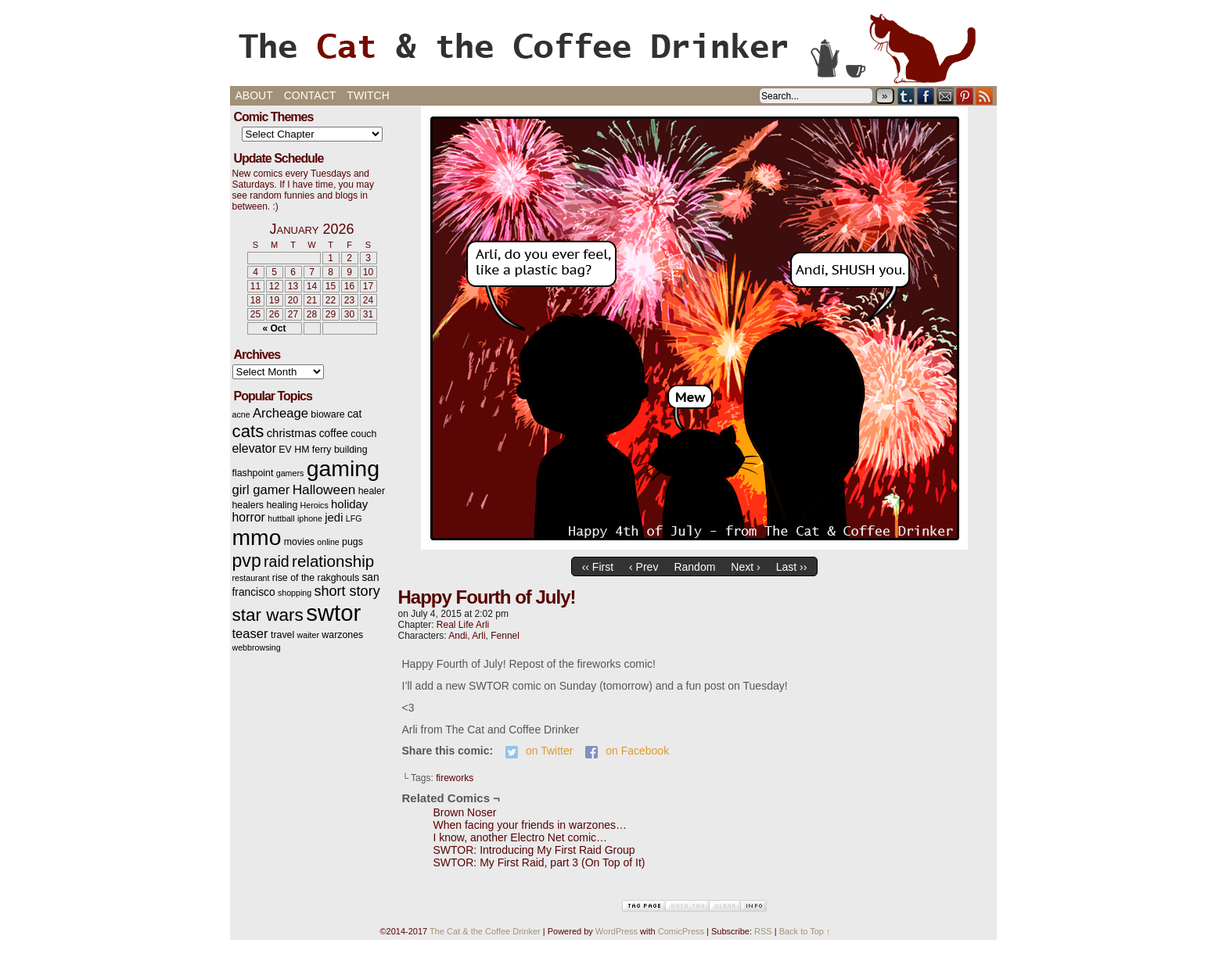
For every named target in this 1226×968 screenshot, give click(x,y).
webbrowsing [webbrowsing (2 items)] (256, 647)
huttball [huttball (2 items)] (281, 518)
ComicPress (681, 931)
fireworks (454, 778)
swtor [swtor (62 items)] (333, 613)
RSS (984, 96)
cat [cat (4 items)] (354, 414)
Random (694, 567)
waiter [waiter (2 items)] (308, 635)
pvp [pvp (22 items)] (246, 560)
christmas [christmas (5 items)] (292, 433)
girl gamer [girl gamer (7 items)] (261, 489)
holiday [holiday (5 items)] (349, 504)
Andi (457, 635)
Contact (310, 95)
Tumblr (906, 96)
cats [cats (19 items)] (248, 431)
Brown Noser (465, 812)
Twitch (368, 95)
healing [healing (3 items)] (281, 505)
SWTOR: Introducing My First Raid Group (534, 850)
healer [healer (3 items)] (371, 491)
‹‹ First (597, 567)
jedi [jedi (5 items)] (334, 517)
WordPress (616, 931)
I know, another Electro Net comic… (520, 837)
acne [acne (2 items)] (241, 414)
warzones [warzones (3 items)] (342, 634)
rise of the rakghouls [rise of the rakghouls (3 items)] (315, 577)
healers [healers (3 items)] (248, 505)
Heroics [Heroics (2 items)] (314, 505)
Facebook (926, 96)
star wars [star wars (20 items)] (268, 615)
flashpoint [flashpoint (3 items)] (253, 473)
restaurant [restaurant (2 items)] (251, 578)
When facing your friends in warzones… (530, 825)
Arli (478, 635)
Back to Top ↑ (805, 931)
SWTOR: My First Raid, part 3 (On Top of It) (539, 862)
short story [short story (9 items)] (347, 591)
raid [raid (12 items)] (276, 561)
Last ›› (791, 567)
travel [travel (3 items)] (282, 634)
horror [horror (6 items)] (248, 517)
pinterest (965, 96)
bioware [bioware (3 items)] (327, 414)
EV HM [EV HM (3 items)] (294, 449)
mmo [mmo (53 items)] (257, 537)
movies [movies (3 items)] (299, 541)
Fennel (505, 635)
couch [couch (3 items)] (363, 433)
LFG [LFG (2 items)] (354, 518)
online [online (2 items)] (328, 542)
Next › (745, 567)
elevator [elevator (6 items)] (254, 448)
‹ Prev (643, 567)
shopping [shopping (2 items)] (294, 592)
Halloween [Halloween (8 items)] (324, 489)
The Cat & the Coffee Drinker (613, 47)
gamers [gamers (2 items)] (290, 473)
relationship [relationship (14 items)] (333, 561)
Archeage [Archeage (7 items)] (280, 413)
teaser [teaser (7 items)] (250, 633)
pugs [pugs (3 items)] (352, 541)
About (254, 95)
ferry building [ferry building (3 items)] (340, 449)
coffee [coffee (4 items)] (333, 433)
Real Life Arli (463, 624)
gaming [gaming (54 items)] (343, 468)
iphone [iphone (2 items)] (309, 518)
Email (945, 96)
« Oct (274, 328)
